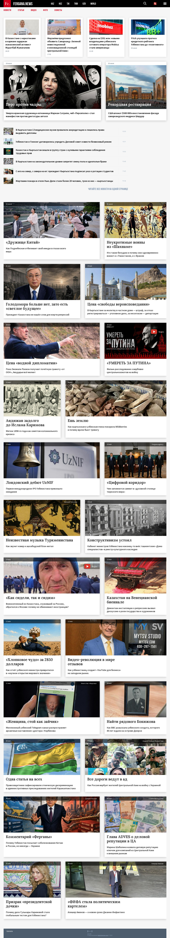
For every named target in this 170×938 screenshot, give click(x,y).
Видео (34, 10)
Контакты (10, 931)
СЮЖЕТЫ (58, 10)
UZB (84, 3)
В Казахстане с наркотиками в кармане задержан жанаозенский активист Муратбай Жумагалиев (20, 43)
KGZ (60, 3)
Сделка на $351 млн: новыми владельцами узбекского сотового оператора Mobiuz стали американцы (104, 43)
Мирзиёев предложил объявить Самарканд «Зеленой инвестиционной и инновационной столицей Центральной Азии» (64, 44)
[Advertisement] (149, 164)
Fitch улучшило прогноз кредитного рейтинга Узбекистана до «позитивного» (147, 41)
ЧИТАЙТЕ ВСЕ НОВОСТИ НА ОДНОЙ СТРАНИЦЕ (108, 189)
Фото (45, 10)
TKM (76, 3)
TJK (68, 3)
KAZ (52, 3)
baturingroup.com (103, 935)
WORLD (93, 3)
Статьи (21, 10)
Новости (7, 10)
